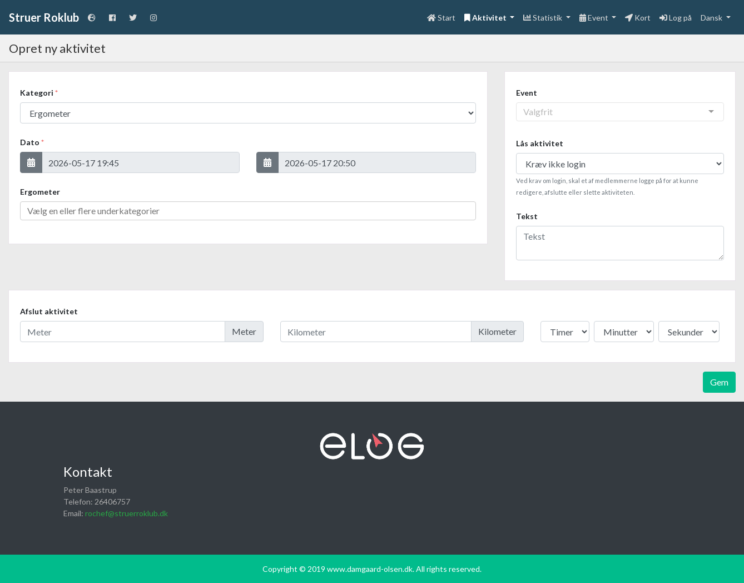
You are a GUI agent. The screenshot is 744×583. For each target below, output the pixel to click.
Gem (719, 382)
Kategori (39, 92)
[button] (31, 162)
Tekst (527, 216)
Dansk (712, 17)
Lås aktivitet (539, 143)
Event (526, 92)
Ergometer (40, 191)
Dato (32, 142)
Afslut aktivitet (49, 311)
